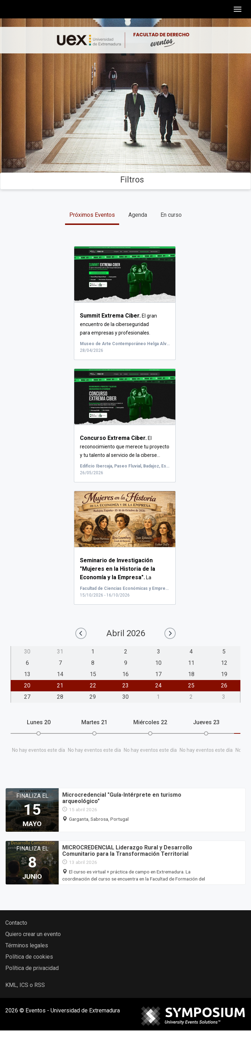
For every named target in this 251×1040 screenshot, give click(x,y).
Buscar (125, 141)
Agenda (137, 214)
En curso (171, 214)
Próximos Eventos (92, 214)
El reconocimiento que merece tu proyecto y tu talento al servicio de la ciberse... (124, 446)
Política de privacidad (32, 968)
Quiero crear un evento (33, 934)
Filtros (125, 180)
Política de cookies (29, 956)
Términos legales (26, 945)
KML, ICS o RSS (25, 985)
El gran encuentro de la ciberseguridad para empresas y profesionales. (118, 324)
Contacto (16, 922)
